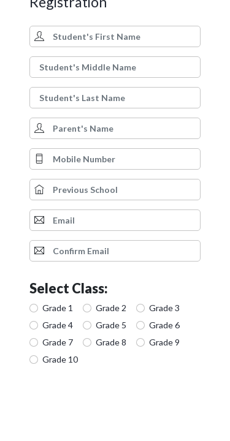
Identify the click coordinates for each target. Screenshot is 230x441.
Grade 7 (57, 342)
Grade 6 (164, 325)
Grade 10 (60, 359)
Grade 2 (111, 308)
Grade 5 (111, 325)
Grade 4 (57, 325)
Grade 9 (164, 342)
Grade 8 (111, 342)
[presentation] (122, 404)
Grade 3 (164, 308)
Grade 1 (57, 308)
